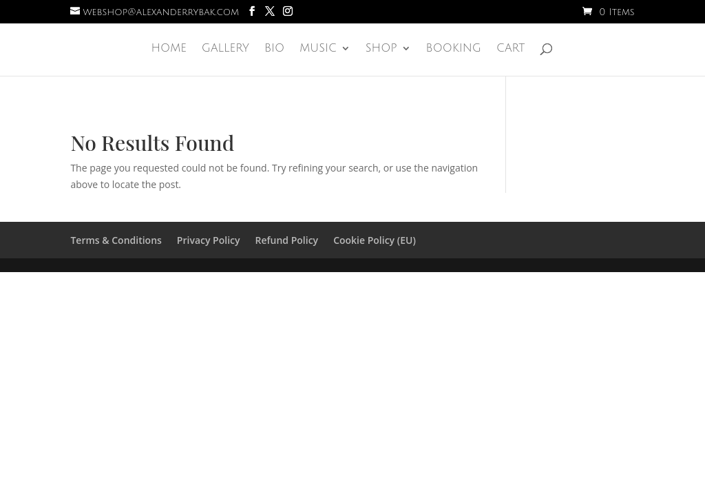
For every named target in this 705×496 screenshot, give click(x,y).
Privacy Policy (208, 240)
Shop (381, 48)
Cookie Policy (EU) (374, 240)
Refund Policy (287, 240)
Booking (453, 48)
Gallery (225, 48)
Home (168, 48)
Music (318, 48)
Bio (274, 48)
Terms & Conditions (115, 240)
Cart (510, 48)
